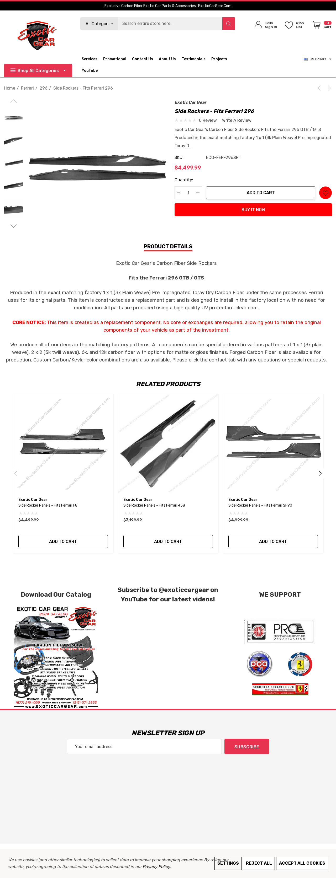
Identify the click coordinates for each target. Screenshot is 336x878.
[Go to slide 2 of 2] (13, 226)
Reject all (259, 863)
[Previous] (320, 88)
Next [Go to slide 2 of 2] (320, 473)
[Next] (328, 88)
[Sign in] (264, 25)
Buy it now (253, 209)
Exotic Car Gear (190, 102)
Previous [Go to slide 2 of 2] (15, 473)
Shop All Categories (38, 71)
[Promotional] (114, 60)
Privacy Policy (156, 866)
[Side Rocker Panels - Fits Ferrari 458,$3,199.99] (168, 443)
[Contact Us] (145, 59)
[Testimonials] (196, 59)
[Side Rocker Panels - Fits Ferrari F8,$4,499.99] (63, 443)
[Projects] (219, 60)
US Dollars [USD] (318, 59)
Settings (228, 863)
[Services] (89, 60)
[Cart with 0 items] (321, 26)
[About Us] (170, 59)
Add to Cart (261, 192)
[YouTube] (92, 70)
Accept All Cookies (302, 863)
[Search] (228, 23)
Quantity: (184, 179)
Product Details (168, 246)
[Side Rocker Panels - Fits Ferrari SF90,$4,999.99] (273, 443)
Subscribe (246, 746)
